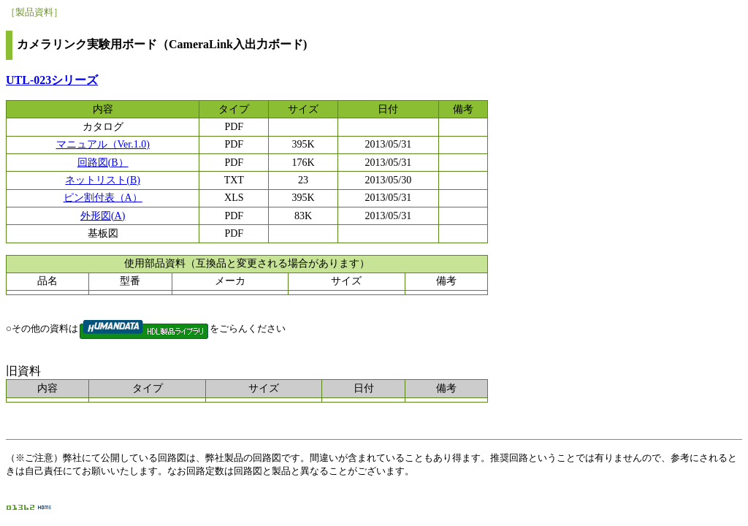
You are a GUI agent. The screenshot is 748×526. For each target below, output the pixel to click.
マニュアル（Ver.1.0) (103, 144)
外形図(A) (102, 215)
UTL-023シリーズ (52, 80)
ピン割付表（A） (103, 197)
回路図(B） (103, 162)
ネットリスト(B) (102, 180)
